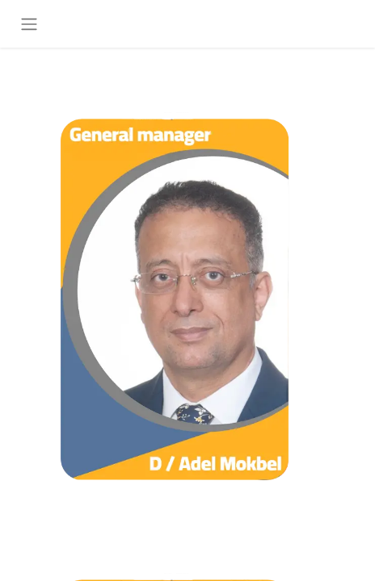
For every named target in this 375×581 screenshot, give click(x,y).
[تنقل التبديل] (29, 23)
